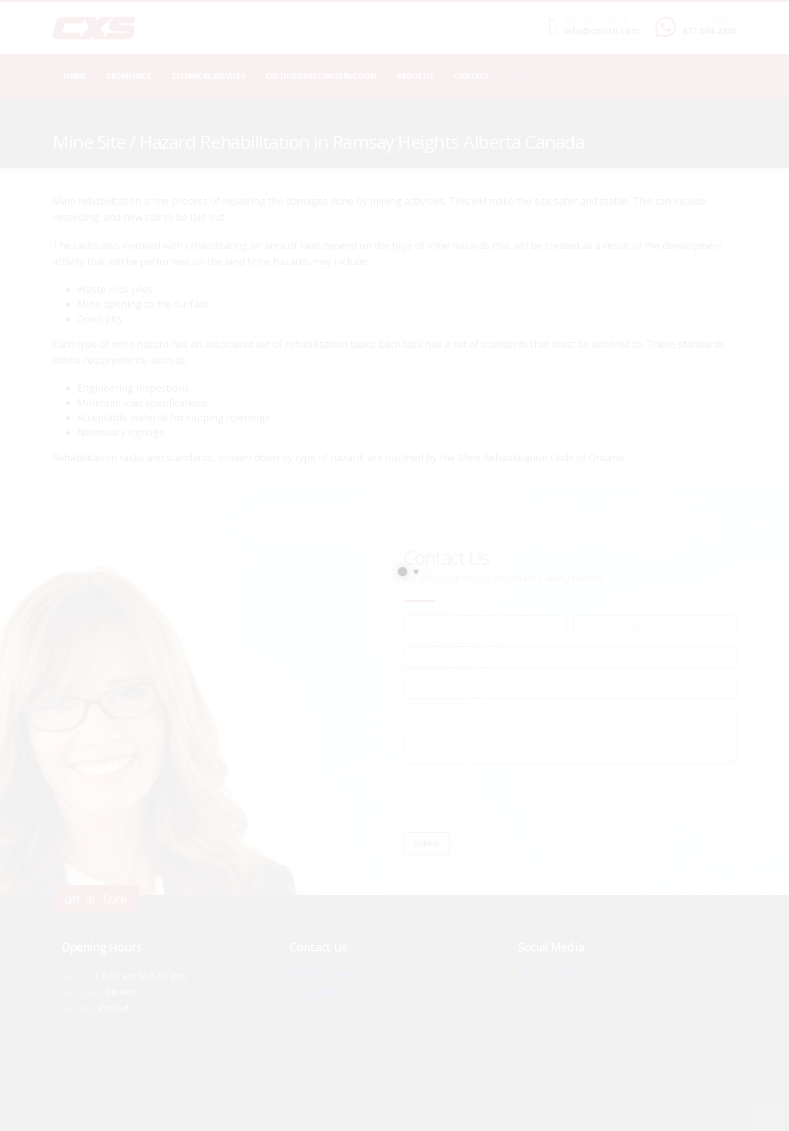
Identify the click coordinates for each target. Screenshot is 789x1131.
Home (74, 76)
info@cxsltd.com (601, 30)
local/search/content (126, 124)
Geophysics (128, 76)
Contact (471, 76)
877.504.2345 (709, 30)
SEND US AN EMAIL (595, 20)
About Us (415, 76)
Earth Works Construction (321, 76)
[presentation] (497, 798)
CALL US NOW (706, 20)
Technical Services (208, 76)
